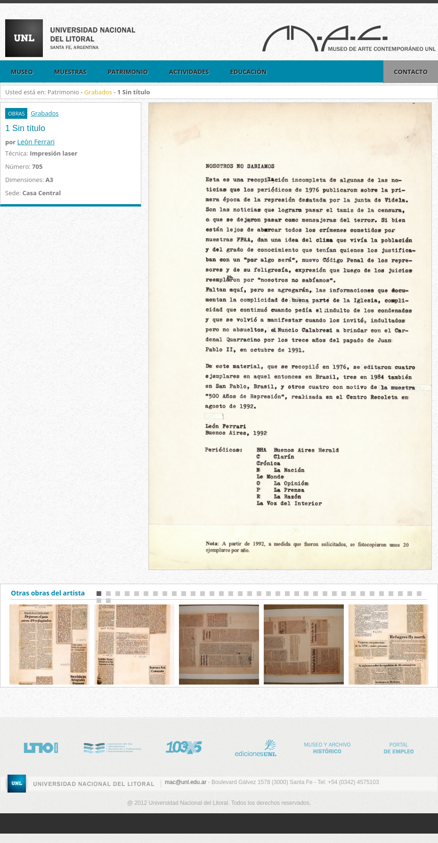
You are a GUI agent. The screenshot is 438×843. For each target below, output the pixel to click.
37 (108, 600)
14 (221, 593)
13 (212, 593)
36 (99, 600)
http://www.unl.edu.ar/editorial (262, 746)
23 (306, 593)
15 (230, 593)
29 (362, 593)
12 (202, 593)
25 (325, 593)
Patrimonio (128, 71)
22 (296, 593)
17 (249, 593)
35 (419, 593)
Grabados (98, 92)
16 (240, 593)
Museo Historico (334, 746)
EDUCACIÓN (248, 71)
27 (343, 593)
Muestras (70, 71)
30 (372, 593)
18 (259, 593)
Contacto (411, 71)
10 (183, 593)
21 (287, 593)
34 (409, 593)
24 (315, 593)
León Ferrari (36, 141)
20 (278, 593)
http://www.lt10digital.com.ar (47, 746)
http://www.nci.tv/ (119, 746)
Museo (22, 71)
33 (400, 593)
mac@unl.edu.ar (185, 782)
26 (334, 593)
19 (268, 593)
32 (391, 593)
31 (381, 593)
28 (353, 593)
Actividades (189, 71)
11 (193, 593)
